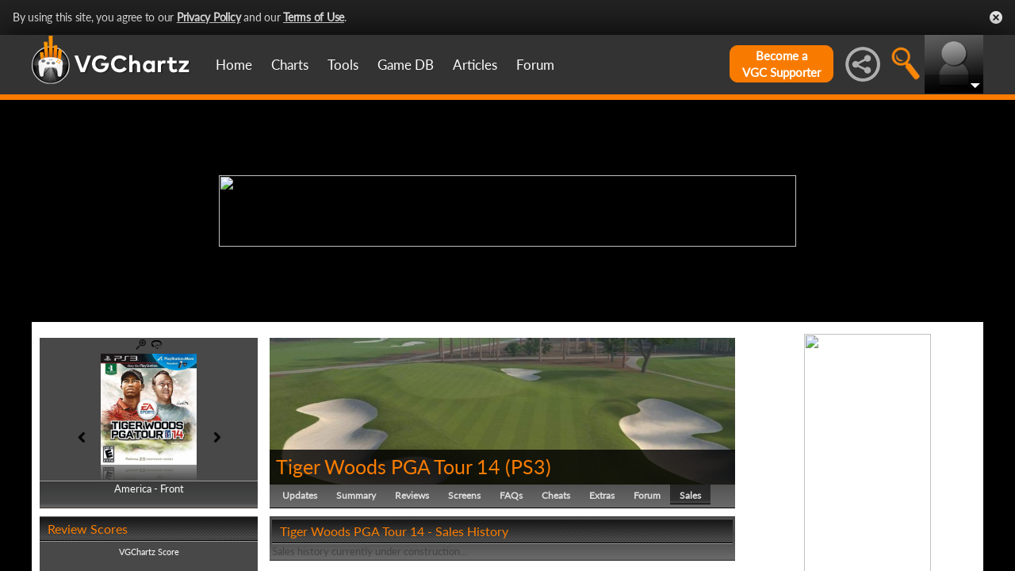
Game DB (405, 64)
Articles (475, 64)
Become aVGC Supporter (781, 63)
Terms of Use (313, 17)
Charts (289, 64)
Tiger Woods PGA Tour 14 (388, 466)
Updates (299, 495)
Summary (356, 495)
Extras (602, 495)
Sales (690, 495)
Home (234, 64)
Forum (535, 64)
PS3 (528, 466)
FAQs (511, 495)
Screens (464, 495)
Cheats (556, 495)
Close (996, 17)
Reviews (412, 495)
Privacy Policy (209, 17)
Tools (342, 64)
